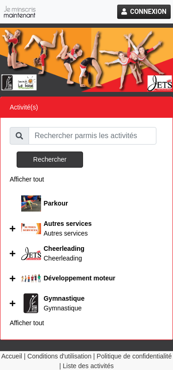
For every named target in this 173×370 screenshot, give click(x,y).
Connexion (144, 11)
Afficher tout (27, 179)
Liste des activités (88, 366)
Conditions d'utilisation (59, 356)
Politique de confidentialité (134, 356)
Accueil (11, 356)
